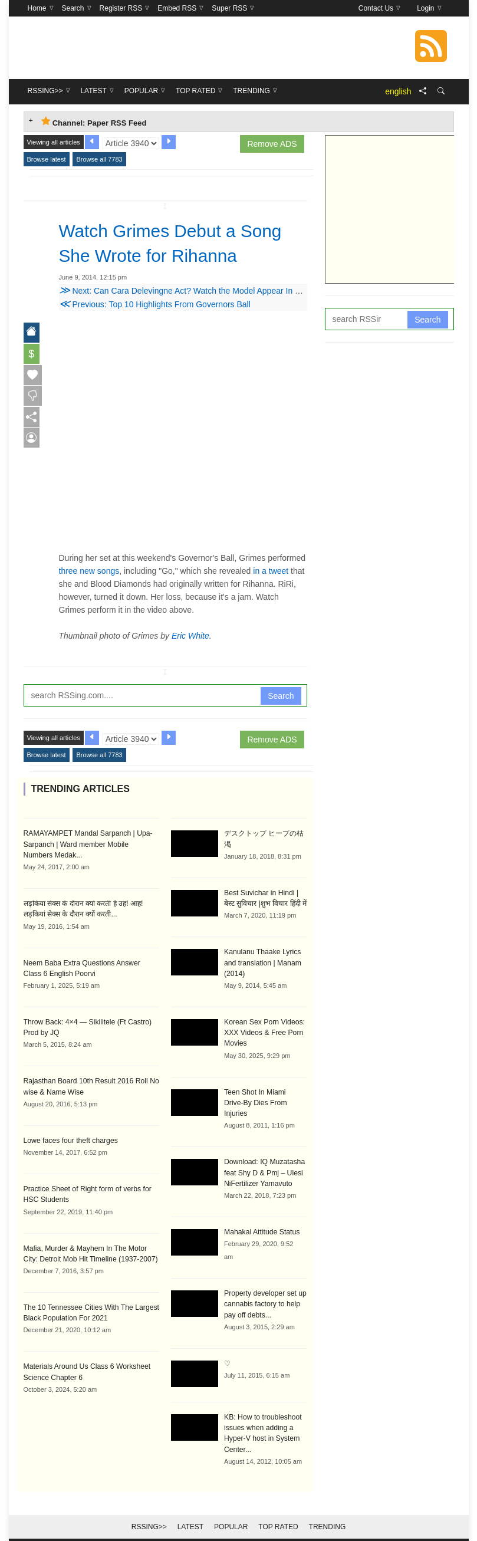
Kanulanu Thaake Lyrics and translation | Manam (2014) (262, 962)
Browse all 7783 (99, 159)
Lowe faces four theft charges (70, 1139)
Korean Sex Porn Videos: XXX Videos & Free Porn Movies (264, 1031)
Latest (190, 1513)
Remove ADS (272, 144)
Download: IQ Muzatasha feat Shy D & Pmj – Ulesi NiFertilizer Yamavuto (264, 1160)
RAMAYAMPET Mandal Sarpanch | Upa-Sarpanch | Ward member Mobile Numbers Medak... (90, 844)
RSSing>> (149, 1513)
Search (281, 696)
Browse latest (46, 159)
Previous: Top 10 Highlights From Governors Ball (155, 304)
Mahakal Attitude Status (261, 1219)
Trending (327, 1513)
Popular (231, 1513)
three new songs (89, 571)
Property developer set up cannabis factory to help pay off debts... (264, 1291)
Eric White (190, 635)
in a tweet (270, 571)
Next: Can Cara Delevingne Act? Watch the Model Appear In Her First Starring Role (218, 290)
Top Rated (278, 1513)
